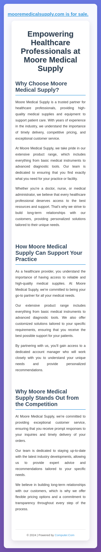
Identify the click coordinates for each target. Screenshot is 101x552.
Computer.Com (64, 535)
